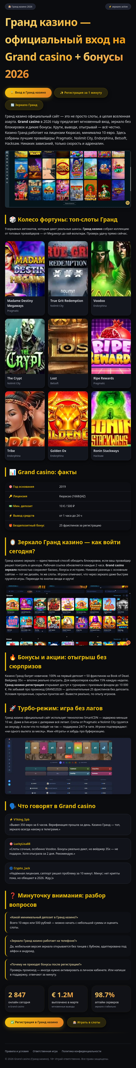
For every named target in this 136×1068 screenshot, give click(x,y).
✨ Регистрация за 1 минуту (81, 93)
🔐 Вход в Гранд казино (28, 92)
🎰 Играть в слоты (86, 1022)
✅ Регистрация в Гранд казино (34, 1022)
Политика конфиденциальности (81, 1051)
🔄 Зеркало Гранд (24, 105)
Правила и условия (17, 1051)
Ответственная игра (45, 1051)
